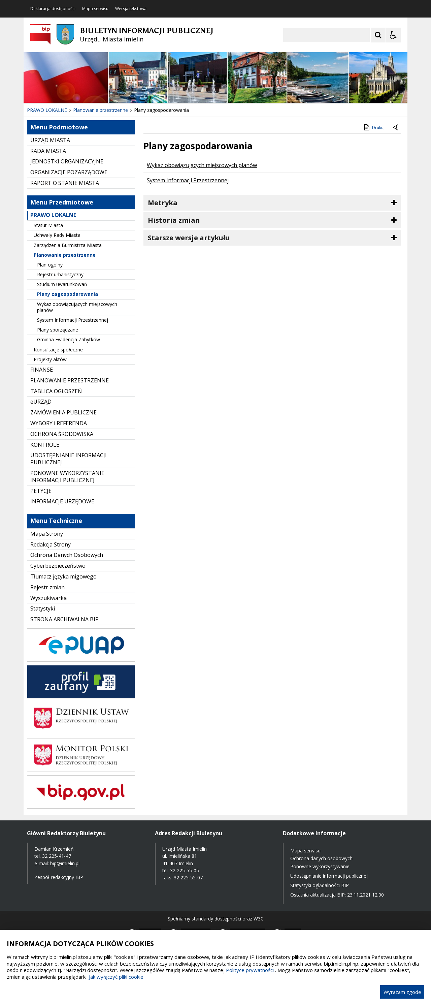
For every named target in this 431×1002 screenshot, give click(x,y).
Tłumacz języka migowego (63, 576)
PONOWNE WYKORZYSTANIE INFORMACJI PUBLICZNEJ (67, 476)
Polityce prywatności (250, 970)
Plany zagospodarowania (67, 294)
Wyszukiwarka (48, 598)
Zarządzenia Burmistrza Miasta (68, 245)
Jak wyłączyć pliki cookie (116, 976)
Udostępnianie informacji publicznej (329, 876)
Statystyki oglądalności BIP (319, 885)
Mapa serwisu (95, 9)
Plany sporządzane (57, 329)
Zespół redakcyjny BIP (58, 877)
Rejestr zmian (47, 587)
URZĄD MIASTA (50, 140)
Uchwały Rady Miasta (57, 235)
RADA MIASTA (48, 151)
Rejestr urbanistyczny (60, 274)
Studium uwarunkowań (62, 284)
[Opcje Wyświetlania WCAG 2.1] (393, 35)
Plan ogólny (50, 264)
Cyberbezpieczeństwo (58, 565)
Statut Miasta (48, 225)
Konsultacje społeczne (58, 349)
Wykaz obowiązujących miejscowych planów (77, 307)
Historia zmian (174, 220)
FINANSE (41, 369)
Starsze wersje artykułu (189, 237)
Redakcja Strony (50, 544)
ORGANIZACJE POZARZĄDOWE (68, 172)
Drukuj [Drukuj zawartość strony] (374, 127)
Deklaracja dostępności (52, 9)
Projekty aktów (50, 359)
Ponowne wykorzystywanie (320, 866)
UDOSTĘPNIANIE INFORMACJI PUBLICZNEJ (68, 458)
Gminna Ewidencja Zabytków (68, 339)
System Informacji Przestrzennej (72, 320)
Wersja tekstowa (130, 9)
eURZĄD (41, 401)
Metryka (162, 202)
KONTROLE (44, 444)
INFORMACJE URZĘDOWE (62, 501)
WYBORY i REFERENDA (58, 423)
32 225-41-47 (56, 856)
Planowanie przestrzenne (65, 255)
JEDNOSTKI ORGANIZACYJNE (66, 161)
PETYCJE (41, 491)
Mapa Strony (46, 533)
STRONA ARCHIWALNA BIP (64, 619)
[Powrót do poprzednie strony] (396, 128)
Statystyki (42, 608)
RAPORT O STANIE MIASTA (64, 183)
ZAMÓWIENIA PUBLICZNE (63, 412)
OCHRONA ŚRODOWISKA (61, 434)
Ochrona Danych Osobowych (66, 555)
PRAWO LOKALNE (53, 215)
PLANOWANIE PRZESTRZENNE (69, 380)
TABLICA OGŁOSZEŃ (56, 391)
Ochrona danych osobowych (321, 858)
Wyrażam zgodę (402, 992)
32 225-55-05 (184, 870)
